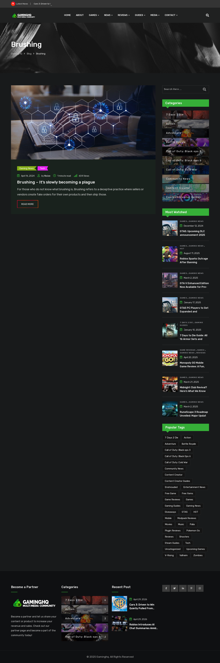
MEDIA (153, 15)
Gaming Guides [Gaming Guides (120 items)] (172, 505)
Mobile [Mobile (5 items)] (168, 518)
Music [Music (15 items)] (181, 524)
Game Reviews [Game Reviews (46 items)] (172, 499)
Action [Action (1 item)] (187, 437)
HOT (182, 249)
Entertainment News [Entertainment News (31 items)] (194, 487)
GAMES (93, 15)
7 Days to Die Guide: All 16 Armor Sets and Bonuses (193, 339)
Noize (47, 176)
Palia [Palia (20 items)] (192, 524)
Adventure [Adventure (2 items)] (170, 444)
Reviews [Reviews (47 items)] (169, 536)
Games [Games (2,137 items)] (189, 499)
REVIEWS (123, 15)
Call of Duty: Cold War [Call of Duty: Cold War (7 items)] (176, 462)
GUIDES (139, 15)
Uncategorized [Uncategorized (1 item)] (172, 549)
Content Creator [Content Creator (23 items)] (173, 474)
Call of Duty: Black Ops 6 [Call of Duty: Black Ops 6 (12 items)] (178, 456)
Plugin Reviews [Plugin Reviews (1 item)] (173, 530)
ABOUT (80, 15)
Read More (27, 204)
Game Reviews (187, 350)
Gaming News (196, 221)
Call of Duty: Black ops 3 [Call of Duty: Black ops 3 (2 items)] (178, 450)
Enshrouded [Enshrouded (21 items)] (171, 487)
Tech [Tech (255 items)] (187, 543)
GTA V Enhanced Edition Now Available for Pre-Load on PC (194, 287)
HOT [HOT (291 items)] (195, 512)
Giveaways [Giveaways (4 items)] (170, 512)
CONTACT (170, 15)
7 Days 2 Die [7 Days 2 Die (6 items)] (171, 437)
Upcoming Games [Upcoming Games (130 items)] (195, 549)
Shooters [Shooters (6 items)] (184, 536)
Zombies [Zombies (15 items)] (198, 555)
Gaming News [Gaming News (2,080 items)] (193, 505)
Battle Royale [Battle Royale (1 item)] (189, 444)
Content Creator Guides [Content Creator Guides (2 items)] (177, 481)
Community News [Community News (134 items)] (174, 468)
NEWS (107, 15)
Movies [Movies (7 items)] (168, 524)
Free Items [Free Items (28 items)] (187, 493)
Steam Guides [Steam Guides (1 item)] (172, 543)
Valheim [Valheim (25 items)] (184, 555)
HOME (67, 15)
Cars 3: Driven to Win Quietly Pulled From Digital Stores (141, 608)
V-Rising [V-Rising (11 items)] (169, 555)
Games (183, 221)
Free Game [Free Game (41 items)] (170, 493)
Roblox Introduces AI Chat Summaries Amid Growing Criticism (142, 628)
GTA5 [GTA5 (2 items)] (185, 512)
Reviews (200, 353)
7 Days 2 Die (186, 322)
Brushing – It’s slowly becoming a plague (56, 182)
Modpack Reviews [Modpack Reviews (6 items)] (186, 518)
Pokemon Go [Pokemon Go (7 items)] (193, 530)
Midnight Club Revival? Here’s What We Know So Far (193, 391)
